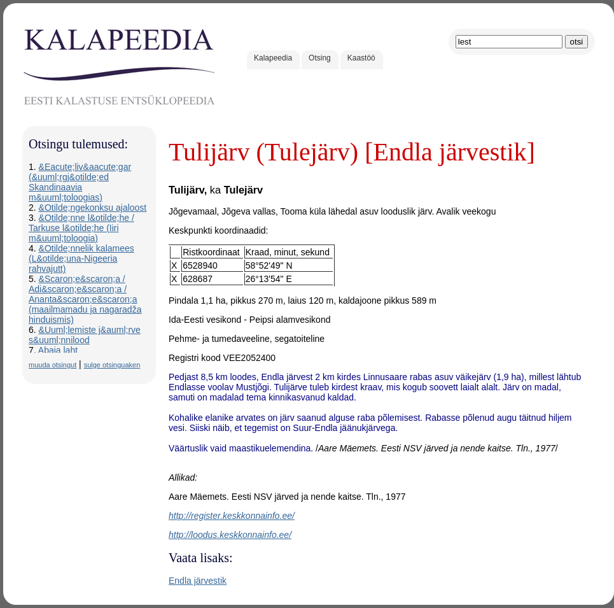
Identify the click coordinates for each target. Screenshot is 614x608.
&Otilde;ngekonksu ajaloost (93, 207)
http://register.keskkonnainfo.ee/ (232, 516)
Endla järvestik (198, 581)
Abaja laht (58, 350)
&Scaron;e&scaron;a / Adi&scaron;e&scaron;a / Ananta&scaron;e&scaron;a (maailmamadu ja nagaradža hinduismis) (85, 299)
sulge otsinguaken (112, 365)
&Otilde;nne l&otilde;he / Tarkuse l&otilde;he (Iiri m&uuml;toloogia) (81, 228)
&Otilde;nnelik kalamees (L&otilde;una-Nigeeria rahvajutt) (81, 258)
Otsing (320, 57)
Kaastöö (361, 57)
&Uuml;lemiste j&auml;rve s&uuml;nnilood (85, 335)
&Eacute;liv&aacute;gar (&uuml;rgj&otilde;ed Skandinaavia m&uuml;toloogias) (80, 182)
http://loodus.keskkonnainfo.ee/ (230, 535)
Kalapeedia (273, 57)
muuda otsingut (52, 365)
